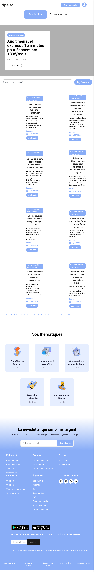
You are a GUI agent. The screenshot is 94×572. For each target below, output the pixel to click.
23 (72, 314)
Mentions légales (9, 563)
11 (31, 314)
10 (27, 314)
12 (34, 314)
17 (52, 314)
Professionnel (58, 14)
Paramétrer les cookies (84, 563)
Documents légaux (66, 563)
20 (62, 314)
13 (38, 314)
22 (69, 314)
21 (66, 314)
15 (45, 314)
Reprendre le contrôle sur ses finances (33, 99)
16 (48, 314)
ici (11, 552)
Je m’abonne (65, 443)
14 (41, 314)
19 (59, 314)
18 (55, 314)
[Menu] (90, 5)
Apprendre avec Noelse (16, 35)
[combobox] (37, 82)
